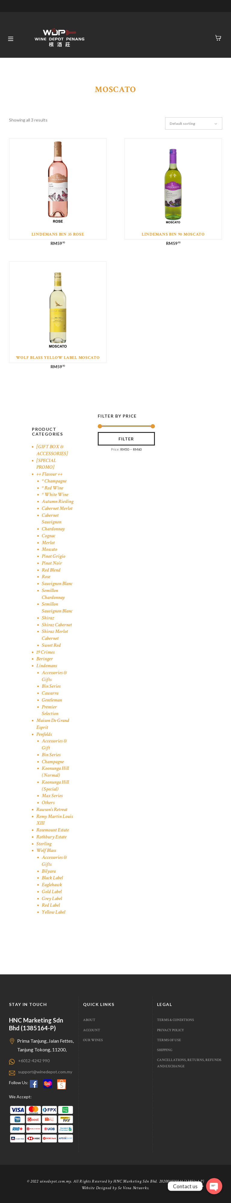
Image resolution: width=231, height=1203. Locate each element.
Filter (126, 438)
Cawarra (50, 693)
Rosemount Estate (52, 830)
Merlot (48, 542)
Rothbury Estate (51, 837)
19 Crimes (45, 652)
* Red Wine (52, 488)
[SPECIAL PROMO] (46, 464)
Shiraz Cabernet (57, 625)
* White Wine (55, 494)
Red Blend (51, 570)
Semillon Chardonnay (53, 594)
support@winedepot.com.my (45, 1071)
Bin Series (51, 686)
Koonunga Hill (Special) (55, 785)
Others (48, 802)
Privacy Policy (170, 1030)
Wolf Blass (46, 850)
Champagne (53, 761)
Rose (46, 576)
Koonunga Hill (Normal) (55, 772)
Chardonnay (53, 529)
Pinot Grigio (53, 556)
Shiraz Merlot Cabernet (55, 635)
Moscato (49, 549)
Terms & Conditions (175, 1019)
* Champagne (54, 481)
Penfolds (44, 734)
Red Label (51, 905)
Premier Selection (50, 710)
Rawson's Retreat (51, 809)
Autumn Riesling (57, 501)
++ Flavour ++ (49, 474)
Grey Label (52, 898)
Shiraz (48, 618)
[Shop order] (196, 124)
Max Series (52, 795)
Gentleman (52, 700)
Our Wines (93, 1040)
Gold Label (52, 891)
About (89, 1019)
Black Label (52, 877)
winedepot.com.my (55, 1181)
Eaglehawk (52, 884)
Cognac (48, 535)
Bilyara (49, 871)
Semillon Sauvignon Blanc (57, 607)
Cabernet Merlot (57, 508)
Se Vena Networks (133, 1188)
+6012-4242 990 (34, 1060)
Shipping (164, 1049)
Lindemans (46, 665)
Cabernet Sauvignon (51, 519)
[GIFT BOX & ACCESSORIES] (52, 450)
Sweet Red (51, 645)
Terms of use (169, 1040)
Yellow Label (53, 912)
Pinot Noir (52, 563)
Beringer (44, 658)
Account (91, 1030)
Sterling (43, 844)
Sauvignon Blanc (57, 583)
